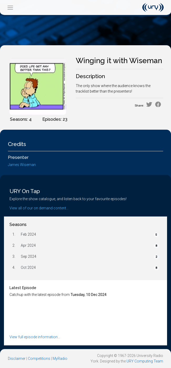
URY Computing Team (145, 361)
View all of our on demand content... (38, 208)
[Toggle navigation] (10, 7)
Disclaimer (17, 358)
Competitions (39, 358)
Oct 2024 (28, 267)
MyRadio (60, 358)
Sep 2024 (28, 256)
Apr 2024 (28, 245)
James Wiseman (22, 165)
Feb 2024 (28, 234)
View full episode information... (34, 337)
